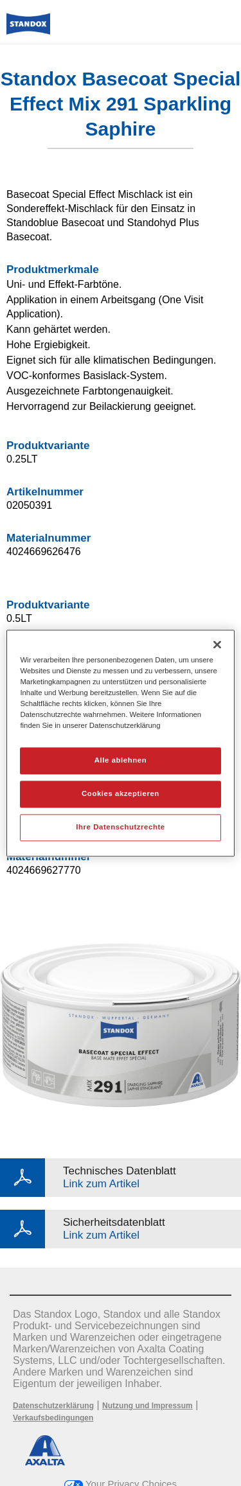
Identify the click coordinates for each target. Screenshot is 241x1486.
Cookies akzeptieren (120, 793)
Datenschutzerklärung (53, 1405)
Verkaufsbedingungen (53, 1417)
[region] (120, 743)
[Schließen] (217, 644)
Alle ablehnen (120, 760)
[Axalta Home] (28, 29)
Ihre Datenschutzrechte (120, 827)
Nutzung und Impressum (147, 1405)
